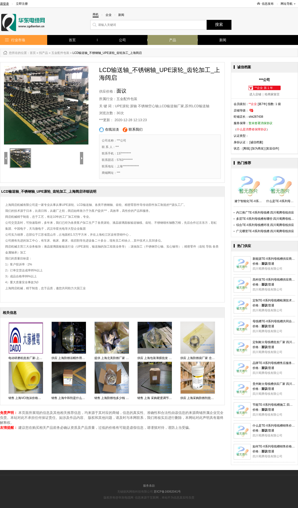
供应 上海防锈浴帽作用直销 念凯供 (74, 358)
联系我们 (133, 129)
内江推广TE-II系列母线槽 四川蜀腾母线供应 (265, 212)
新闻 (222, 40)
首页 (72, 40)
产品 (172, 40)
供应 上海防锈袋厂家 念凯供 (199, 358)
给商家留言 (272, 94)
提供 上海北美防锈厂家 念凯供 (114, 358)
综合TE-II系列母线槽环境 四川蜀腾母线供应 (265, 225)
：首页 (31, 53)
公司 (122, 40)
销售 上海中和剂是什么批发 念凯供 (74, 398)
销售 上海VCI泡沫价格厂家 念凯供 (31, 398)
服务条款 (149, 485)
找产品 (43, 53)
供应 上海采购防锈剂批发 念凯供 (202, 398)
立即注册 (22, 3)
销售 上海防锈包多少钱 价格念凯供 (117, 398)
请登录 (4, 3)
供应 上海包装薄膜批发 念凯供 (157, 358)
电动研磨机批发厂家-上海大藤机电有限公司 (37, 358)
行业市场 (18, 40)
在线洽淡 (109, 129)
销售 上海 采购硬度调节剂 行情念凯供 (162, 398)
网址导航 (288, 3)
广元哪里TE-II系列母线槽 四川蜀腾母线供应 (265, 231)
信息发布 (268, 3)
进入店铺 (255, 94)
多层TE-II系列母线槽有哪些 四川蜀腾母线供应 (266, 218)
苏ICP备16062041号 (167, 491)
